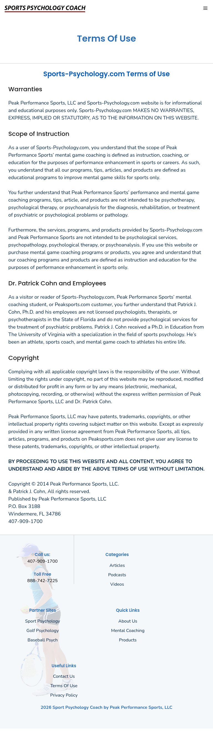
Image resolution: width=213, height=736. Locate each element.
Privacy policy (64, 695)
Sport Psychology (42, 621)
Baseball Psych (42, 640)
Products (128, 640)
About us (127, 621)
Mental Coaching (127, 631)
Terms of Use (64, 686)
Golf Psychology (42, 631)
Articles (117, 565)
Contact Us (64, 676)
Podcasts (117, 575)
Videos (117, 584)
